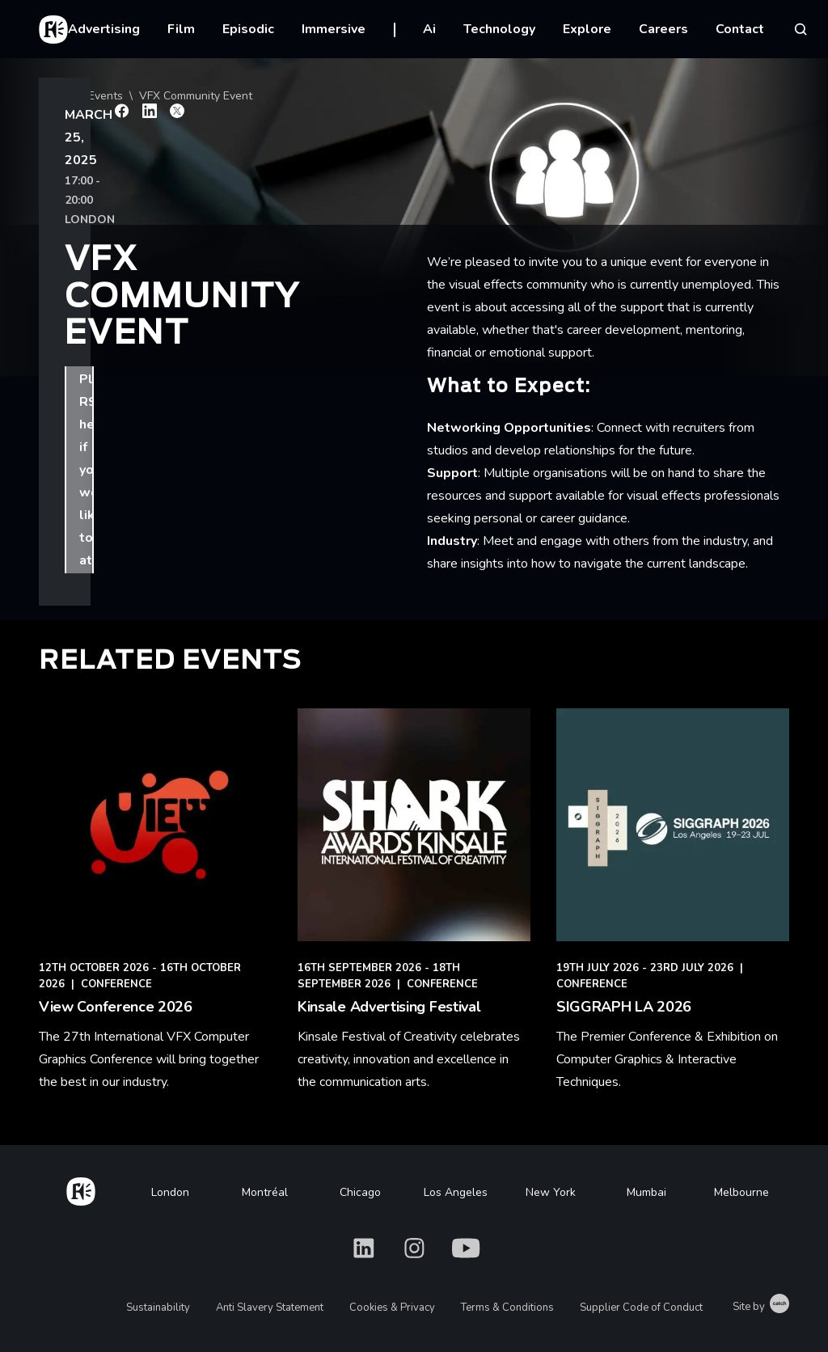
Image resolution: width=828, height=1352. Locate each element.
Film (181, 29)
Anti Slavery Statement (269, 1307)
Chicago (360, 1192)
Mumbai (646, 1192)
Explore (587, 29)
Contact (740, 29)
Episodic (248, 29)
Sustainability (158, 1307)
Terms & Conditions (507, 1307)
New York (551, 1192)
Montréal (265, 1192)
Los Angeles (456, 1192)
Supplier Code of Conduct (641, 1307)
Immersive (333, 29)
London (170, 1192)
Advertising (104, 29)
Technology (499, 29)
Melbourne (741, 1192)
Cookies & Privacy (392, 1307)
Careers (663, 29)
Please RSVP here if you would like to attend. (188, 326)
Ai (429, 29)
